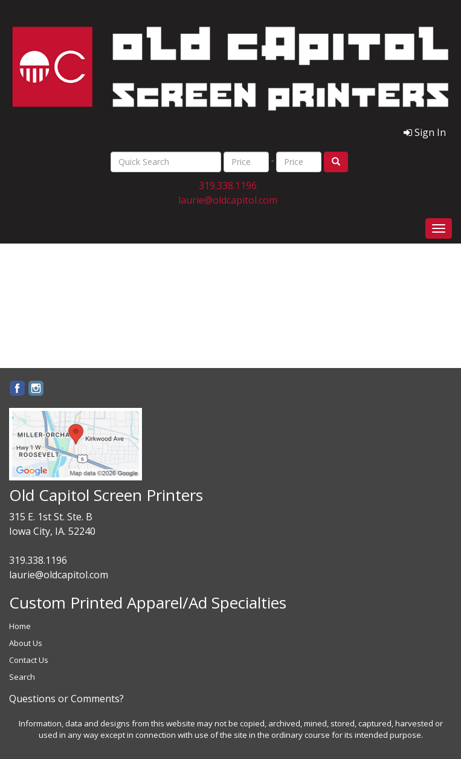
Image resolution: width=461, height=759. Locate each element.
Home (20, 626)
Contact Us (28, 659)
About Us (25, 643)
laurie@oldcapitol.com (227, 200)
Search (22, 676)
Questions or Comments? (66, 698)
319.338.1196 (228, 185)
